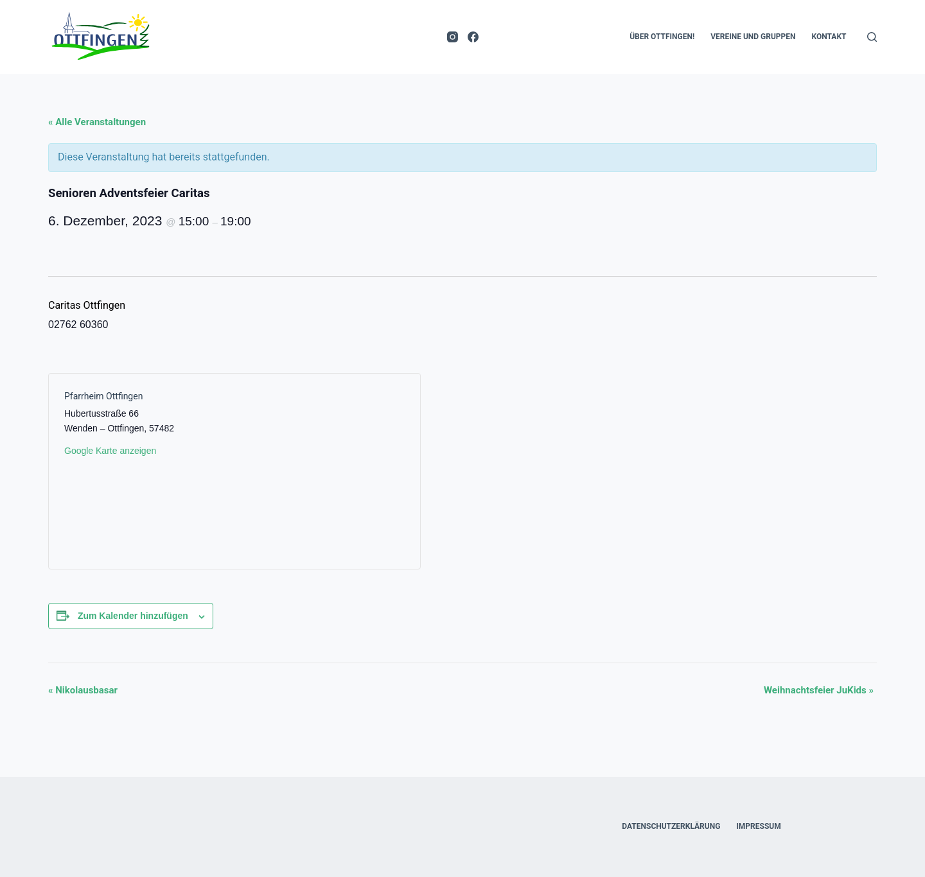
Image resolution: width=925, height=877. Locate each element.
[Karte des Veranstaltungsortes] (319, 471)
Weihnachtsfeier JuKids (819, 690)
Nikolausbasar (83, 690)
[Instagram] (452, 36)
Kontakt (829, 36)
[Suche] (872, 37)
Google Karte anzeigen (110, 451)
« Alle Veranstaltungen (97, 122)
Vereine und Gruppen (752, 36)
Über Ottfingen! (662, 36)
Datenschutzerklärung (671, 826)
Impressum (758, 826)
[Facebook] (473, 36)
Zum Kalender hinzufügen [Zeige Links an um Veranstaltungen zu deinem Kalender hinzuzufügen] (133, 616)
